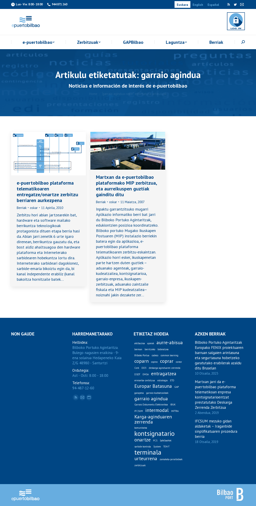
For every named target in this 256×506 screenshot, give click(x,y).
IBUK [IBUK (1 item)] (173, 404)
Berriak (22, 208)
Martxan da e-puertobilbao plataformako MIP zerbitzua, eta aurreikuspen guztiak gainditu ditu (126, 185)
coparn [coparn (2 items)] (141, 361)
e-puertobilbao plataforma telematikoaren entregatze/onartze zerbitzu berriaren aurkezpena (47, 191)
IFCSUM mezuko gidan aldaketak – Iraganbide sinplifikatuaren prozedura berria (216, 429)
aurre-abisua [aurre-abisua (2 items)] (169, 342)
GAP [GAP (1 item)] (176, 386)
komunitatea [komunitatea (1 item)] (140, 427)
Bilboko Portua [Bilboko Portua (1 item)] (141, 355)
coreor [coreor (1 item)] (179, 361)
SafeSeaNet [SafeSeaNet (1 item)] (165, 440)
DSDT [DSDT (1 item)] (137, 374)
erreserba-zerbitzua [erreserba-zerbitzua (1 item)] (144, 380)
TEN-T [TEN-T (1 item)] (166, 446)
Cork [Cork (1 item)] (136, 367)
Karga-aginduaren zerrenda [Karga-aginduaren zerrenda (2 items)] (153, 419)
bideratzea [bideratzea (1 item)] (163, 349)
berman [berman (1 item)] (138, 349)
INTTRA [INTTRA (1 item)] (175, 411)
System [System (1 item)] (157, 446)
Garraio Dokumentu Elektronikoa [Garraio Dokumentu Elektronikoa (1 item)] (151, 404)
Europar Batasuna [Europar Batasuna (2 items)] (153, 386)
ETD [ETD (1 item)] (172, 380)
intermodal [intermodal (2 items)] (157, 410)
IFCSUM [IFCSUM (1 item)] (138, 411)
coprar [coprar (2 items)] (166, 361)
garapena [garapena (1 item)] (139, 392)
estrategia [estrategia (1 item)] (162, 380)
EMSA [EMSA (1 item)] (146, 374)
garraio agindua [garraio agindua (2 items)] (151, 398)
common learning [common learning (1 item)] (169, 355)
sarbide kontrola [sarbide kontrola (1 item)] (142, 446)
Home (93, 94)
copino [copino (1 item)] (154, 361)
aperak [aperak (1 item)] (150, 343)
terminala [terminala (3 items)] (147, 452)
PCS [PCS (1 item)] (155, 440)
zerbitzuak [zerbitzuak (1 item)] (140, 465)
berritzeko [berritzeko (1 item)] (150, 349)
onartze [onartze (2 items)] (142, 439)
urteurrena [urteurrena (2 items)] (145, 458)
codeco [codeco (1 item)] (155, 355)
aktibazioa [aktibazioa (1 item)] (139, 343)
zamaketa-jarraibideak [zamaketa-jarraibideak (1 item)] (171, 459)
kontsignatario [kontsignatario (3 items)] (154, 433)
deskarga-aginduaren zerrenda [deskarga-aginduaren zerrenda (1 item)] (164, 367)
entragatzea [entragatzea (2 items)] (163, 373)
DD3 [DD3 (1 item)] (144, 367)
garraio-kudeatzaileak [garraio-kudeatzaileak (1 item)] (157, 392)
